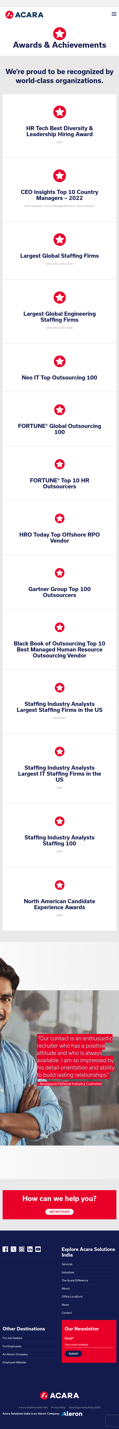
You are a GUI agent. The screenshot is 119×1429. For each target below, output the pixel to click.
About (66, 1288)
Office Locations (72, 1296)
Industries (68, 1272)
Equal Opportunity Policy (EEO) (85, 1407)
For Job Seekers (12, 1338)
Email (69, 1338)
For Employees (12, 1346)
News (65, 1304)
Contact (67, 1312)
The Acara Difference (75, 1280)
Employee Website (14, 1362)
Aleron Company (48, 1413)
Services (67, 1264)
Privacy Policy (58, 1407)
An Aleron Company (15, 1354)
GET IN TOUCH (60, 1211)
